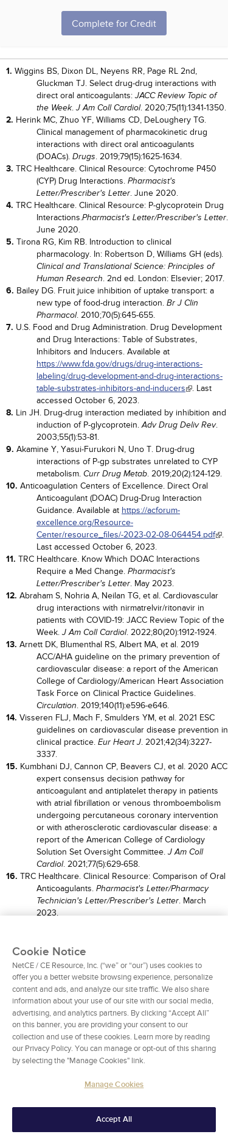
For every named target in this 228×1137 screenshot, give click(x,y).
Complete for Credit (114, 24)
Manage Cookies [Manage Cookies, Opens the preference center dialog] (114, 1089)
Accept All (114, 1123)
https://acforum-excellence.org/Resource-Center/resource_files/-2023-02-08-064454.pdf (125, 522)
